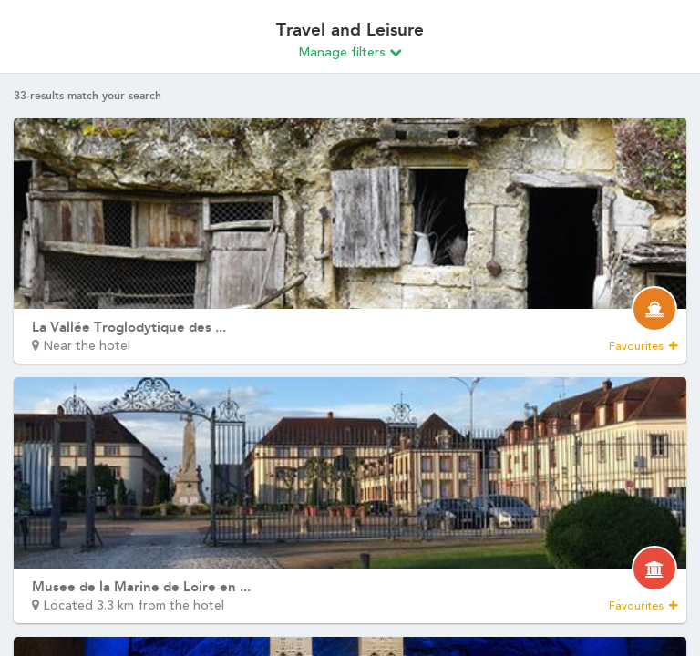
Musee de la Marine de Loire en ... (141, 587)
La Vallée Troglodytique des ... (129, 327)
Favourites (643, 346)
